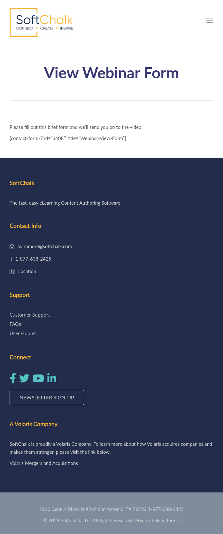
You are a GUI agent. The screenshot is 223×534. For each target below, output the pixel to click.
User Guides (23, 333)
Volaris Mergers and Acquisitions (44, 463)
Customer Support (30, 314)
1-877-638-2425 (166, 509)
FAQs (15, 324)
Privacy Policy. (150, 520)
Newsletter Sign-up (46, 397)
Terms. (173, 520)
